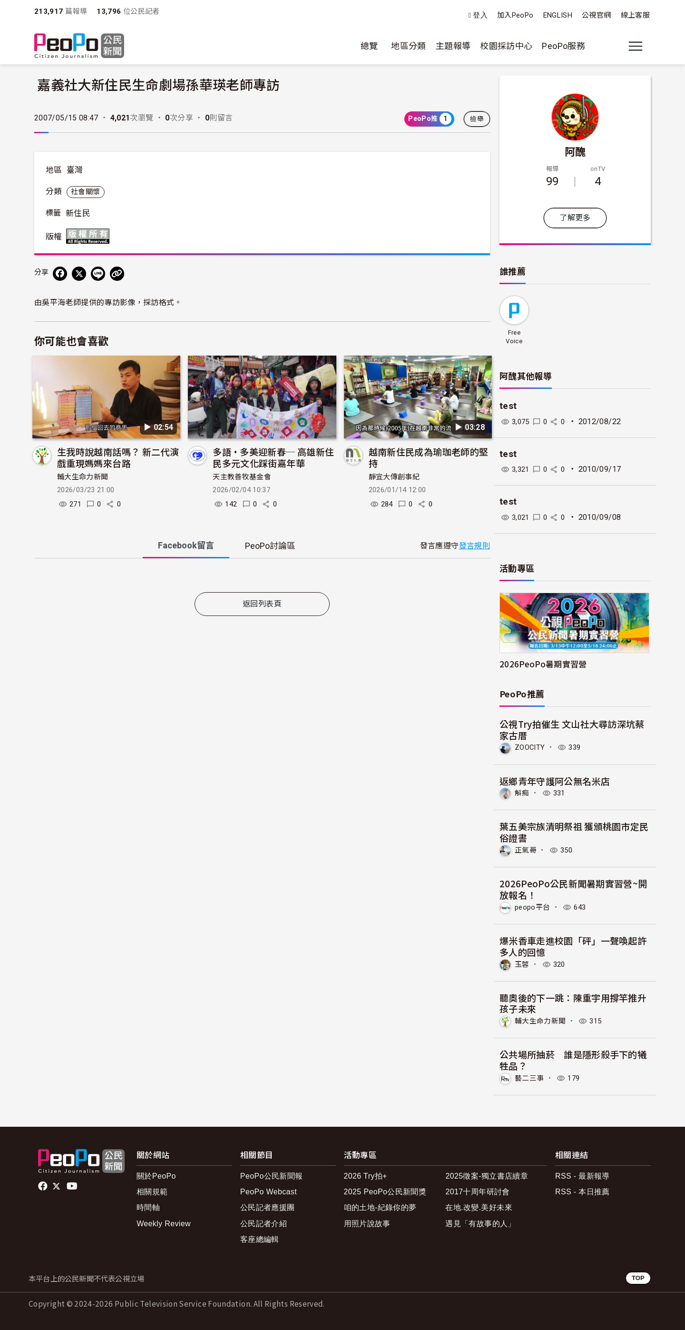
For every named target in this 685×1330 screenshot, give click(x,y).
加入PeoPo (515, 15)
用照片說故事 (367, 1222)
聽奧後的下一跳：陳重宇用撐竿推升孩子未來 (573, 1002)
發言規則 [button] (474, 545)
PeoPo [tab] (270, 546)
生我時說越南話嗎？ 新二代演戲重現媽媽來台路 (118, 457)
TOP (638, 1276)
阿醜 (575, 151)
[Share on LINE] (98, 274)
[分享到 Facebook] (60, 274)
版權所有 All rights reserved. (90, 236)
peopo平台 (534, 906)
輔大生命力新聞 (82, 477)
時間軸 (148, 1206)
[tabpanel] (262, 577)
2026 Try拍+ (365, 1175)
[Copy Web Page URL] (117, 274)
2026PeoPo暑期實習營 (543, 664)
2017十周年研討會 (477, 1190)
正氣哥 (526, 849)
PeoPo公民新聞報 (271, 1175)
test (508, 405)
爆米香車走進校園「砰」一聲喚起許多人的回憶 (573, 945)
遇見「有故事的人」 (480, 1222)
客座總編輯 (259, 1237)
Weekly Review (164, 1222)
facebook (43, 1185)
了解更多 (574, 217)
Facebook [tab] (186, 545)
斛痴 (522, 792)
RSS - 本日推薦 (582, 1190)
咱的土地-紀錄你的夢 (380, 1206)
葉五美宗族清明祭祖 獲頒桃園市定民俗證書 (574, 832)
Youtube (73, 1185)
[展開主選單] (635, 46)
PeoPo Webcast (268, 1190)
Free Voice (514, 337)
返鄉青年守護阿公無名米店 (554, 780)
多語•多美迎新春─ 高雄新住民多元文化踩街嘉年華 (273, 457)
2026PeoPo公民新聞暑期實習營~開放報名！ (573, 888)
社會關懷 (85, 192)
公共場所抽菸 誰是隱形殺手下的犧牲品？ (573, 1059)
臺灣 (75, 170)
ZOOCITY (531, 747)
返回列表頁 (262, 603)
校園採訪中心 (506, 46)
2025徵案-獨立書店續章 (486, 1175)
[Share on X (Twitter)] (79, 274)
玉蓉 (522, 963)
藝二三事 (530, 1076)
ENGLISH (558, 15)
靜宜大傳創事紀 (394, 477)
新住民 (78, 213)
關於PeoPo (156, 1175)
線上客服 (635, 15)
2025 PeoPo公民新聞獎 (385, 1190)
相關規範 (152, 1190)
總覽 (369, 46)
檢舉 (477, 119)
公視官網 (596, 15)
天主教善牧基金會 (242, 477)
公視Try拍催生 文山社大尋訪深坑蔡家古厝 (572, 729)
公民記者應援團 (267, 1206)
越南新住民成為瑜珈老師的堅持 (429, 457)
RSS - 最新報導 (582, 1175)
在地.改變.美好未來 (478, 1206)
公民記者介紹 (263, 1222)
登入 (480, 15)
